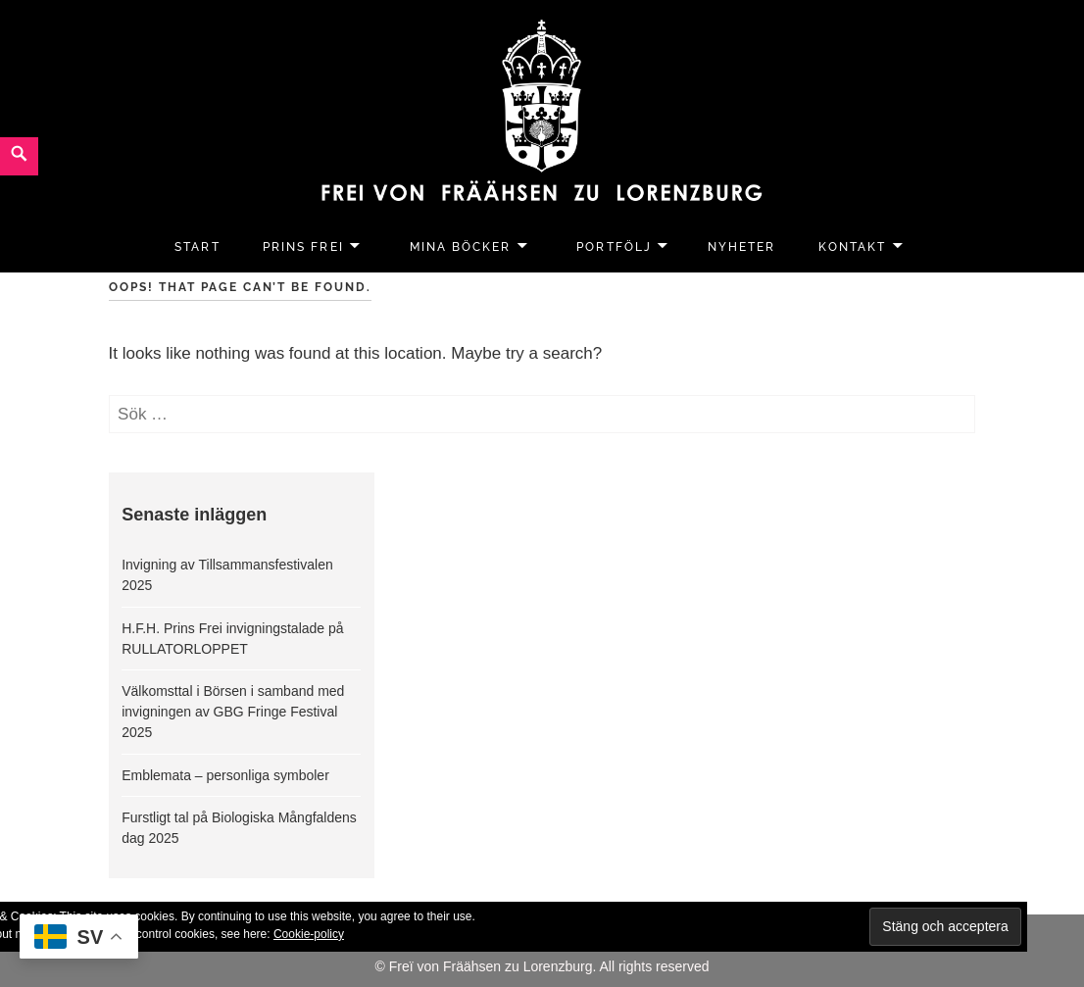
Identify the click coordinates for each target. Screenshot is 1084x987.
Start (197, 247)
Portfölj (613, 247)
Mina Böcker (460, 247)
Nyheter (741, 247)
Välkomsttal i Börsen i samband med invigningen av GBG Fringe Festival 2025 (233, 711)
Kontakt (852, 247)
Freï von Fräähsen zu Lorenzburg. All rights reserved (549, 966)
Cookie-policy (308, 934)
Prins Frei (303, 247)
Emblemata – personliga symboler (225, 775)
